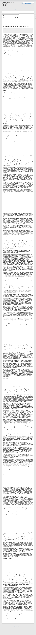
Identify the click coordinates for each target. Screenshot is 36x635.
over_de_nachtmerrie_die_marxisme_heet (11, 9)
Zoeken (33, 2)
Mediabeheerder (29, 3)
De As (8, 22)
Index (33, 3)
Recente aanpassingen (24, 3)
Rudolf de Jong (6, 19)
